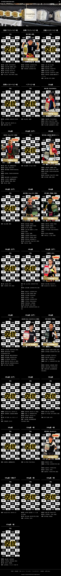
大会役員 (42, 571)
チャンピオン (28, 571)
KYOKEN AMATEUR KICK (7, 1)
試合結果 (16, 571)
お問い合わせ (47, 571)
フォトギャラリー (35, 571)
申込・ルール (22, 571)
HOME (12, 571)
